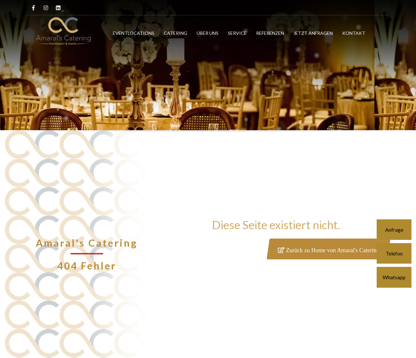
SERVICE (237, 33)
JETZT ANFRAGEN (313, 33)
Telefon (394, 253)
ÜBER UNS (207, 33)
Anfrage (394, 230)
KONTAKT (353, 33)
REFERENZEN (270, 33)
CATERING (175, 33)
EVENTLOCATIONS (133, 33)
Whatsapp (394, 277)
